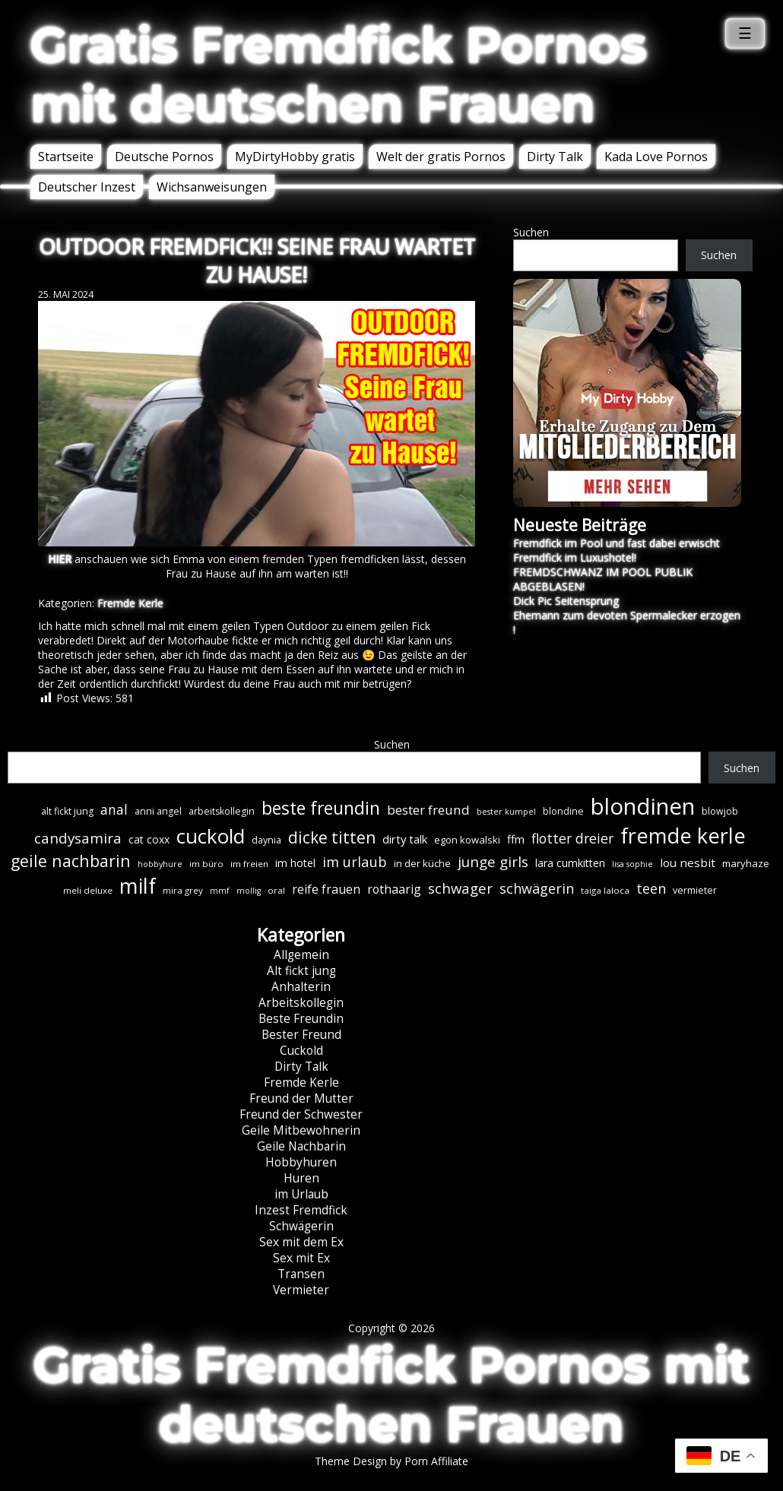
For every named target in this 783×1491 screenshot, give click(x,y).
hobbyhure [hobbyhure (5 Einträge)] (160, 864)
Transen (301, 1274)
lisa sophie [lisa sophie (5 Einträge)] (632, 864)
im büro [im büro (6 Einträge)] (206, 863)
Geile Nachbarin (301, 1146)
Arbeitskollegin (301, 1003)
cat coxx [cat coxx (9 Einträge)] (149, 839)
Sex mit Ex (301, 1258)
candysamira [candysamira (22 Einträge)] (78, 838)
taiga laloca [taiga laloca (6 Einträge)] (605, 890)
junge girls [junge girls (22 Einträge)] (493, 862)
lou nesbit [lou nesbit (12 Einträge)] (687, 862)
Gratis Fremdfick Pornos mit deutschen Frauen (338, 74)
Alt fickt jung (301, 971)
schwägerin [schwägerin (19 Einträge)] (536, 888)
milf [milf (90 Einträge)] (137, 886)
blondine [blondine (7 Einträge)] (563, 811)
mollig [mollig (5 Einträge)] (248, 890)
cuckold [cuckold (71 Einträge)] (210, 836)
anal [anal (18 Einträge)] (114, 809)
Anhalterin (301, 987)
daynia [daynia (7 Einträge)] (266, 840)
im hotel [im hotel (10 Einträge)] (295, 863)
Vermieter (301, 1290)
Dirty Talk (555, 156)
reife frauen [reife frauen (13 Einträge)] (326, 889)
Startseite (66, 156)
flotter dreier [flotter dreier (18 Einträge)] (572, 838)
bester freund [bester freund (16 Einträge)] (428, 809)
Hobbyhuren (301, 1162)
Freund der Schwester (301, 1114)
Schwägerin (301, 1226)
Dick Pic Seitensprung (566, 601)
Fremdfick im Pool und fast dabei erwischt (616, 543)
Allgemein (301, 955)
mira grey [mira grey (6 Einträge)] (183, 890)
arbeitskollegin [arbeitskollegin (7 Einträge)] (222, 811)
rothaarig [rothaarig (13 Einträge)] (394, 889)
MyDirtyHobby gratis (295, 156)
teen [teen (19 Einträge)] (651, 888)
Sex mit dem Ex (301, 1242)
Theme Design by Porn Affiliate (391, 1461)
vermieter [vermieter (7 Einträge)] (695, 890)
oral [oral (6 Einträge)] (276, 890)
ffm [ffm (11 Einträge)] (516, 839)
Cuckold (301, 1051)
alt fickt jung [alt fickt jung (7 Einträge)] (67, 811)
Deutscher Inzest (86, 187)
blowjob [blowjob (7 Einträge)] (720, 811)
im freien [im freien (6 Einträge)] (249, 863)
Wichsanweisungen (212, 187)
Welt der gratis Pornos (441, 156)
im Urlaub (301, 1194)
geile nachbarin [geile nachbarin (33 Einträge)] (71, 861)
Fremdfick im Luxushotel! (574, 557)
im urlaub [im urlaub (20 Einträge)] (354, 861)
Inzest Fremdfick (301, 1210)
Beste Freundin (301, 1019)
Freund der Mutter (301, 1098)
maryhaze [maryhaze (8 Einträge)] (745, 863)
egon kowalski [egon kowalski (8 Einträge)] (467, 840)
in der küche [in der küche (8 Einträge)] (422, 863)
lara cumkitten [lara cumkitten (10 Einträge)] (570, 863)
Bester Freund (301, 1035)
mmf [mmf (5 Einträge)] (220, 890)
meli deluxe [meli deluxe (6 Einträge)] (88, 890)
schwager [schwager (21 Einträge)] (460, 887)
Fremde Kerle (130, 603)
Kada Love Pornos (656, 156)
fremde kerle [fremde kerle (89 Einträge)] (683, 835)
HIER (59, 559)
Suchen (531, 232)
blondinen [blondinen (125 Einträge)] (643, 806)
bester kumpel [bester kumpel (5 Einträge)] (506, 811)
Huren (301, 1178)
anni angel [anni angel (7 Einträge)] (158, 811)
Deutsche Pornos (164, 156)
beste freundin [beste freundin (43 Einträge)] (321, 808)
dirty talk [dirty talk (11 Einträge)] (404, 839)
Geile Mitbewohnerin (301, 1130)
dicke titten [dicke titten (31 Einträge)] (332, 837)
